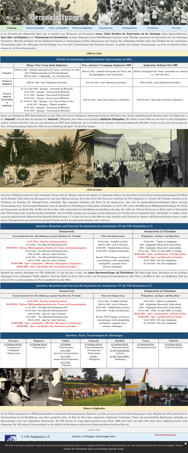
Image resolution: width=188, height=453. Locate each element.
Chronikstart (153, 28)
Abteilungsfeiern (129, 28)
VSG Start (176, 28)
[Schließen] (185, 448)
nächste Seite (94, 430)
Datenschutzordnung (165, 434)
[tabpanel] (94, 41)
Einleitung (11, 28)
